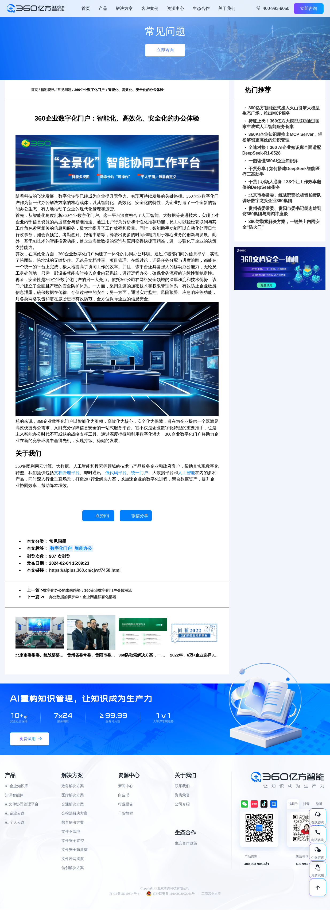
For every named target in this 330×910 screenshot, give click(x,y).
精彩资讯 (48, 90)
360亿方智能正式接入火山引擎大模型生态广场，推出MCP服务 (281, 111)
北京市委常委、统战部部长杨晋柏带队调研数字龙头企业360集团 (281, 198)
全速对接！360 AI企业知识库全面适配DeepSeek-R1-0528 (281, 150)
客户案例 (149, 8)
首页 (85, 8)
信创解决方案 (72, 868)
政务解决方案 (72, 787)
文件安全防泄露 (74, 850)
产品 (103, 8)
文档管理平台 (67, 472)
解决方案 (124, 8)
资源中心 (175, 8)
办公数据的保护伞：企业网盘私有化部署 (87, 596)
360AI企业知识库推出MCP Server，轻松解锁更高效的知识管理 (282, 137)
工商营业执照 (211, 894)
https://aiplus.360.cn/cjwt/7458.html (85, 570)
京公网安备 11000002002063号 (170, 894)
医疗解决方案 (72, 796)
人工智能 (186, 472)
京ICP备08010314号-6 (124, 894)
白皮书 (123, 796)
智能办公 (83, 548)
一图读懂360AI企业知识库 (271, 161)
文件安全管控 (72, 841)
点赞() (102, 515)
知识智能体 (14, 796)
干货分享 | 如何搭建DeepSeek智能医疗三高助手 (281, 171)
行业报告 (125, 805)
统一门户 (139, 472)
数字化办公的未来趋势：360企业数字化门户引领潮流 (93, 590)
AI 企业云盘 (15, 814)
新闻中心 (125, 787)
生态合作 (201, 8)
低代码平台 (116, 472)
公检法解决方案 (74, 814)
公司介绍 (182, 805)
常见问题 (64, 90)
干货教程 (125, 814)
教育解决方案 (72, 823)
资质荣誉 (182, 796)
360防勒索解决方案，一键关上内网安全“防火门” (281, 224)
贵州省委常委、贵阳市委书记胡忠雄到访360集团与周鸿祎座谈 (281, 211)
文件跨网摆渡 (72, 859)
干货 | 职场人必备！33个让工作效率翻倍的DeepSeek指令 (281, 184)
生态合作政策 (186, 844)
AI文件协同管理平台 (22, 805)
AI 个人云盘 (15, 823)
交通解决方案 (72, 805)
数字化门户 (61, 548)
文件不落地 (70, 832)
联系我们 (182, 787)
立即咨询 (308, 8)
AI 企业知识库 (16, 787)
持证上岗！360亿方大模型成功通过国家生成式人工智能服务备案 (281, 124)
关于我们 (226, 8)
